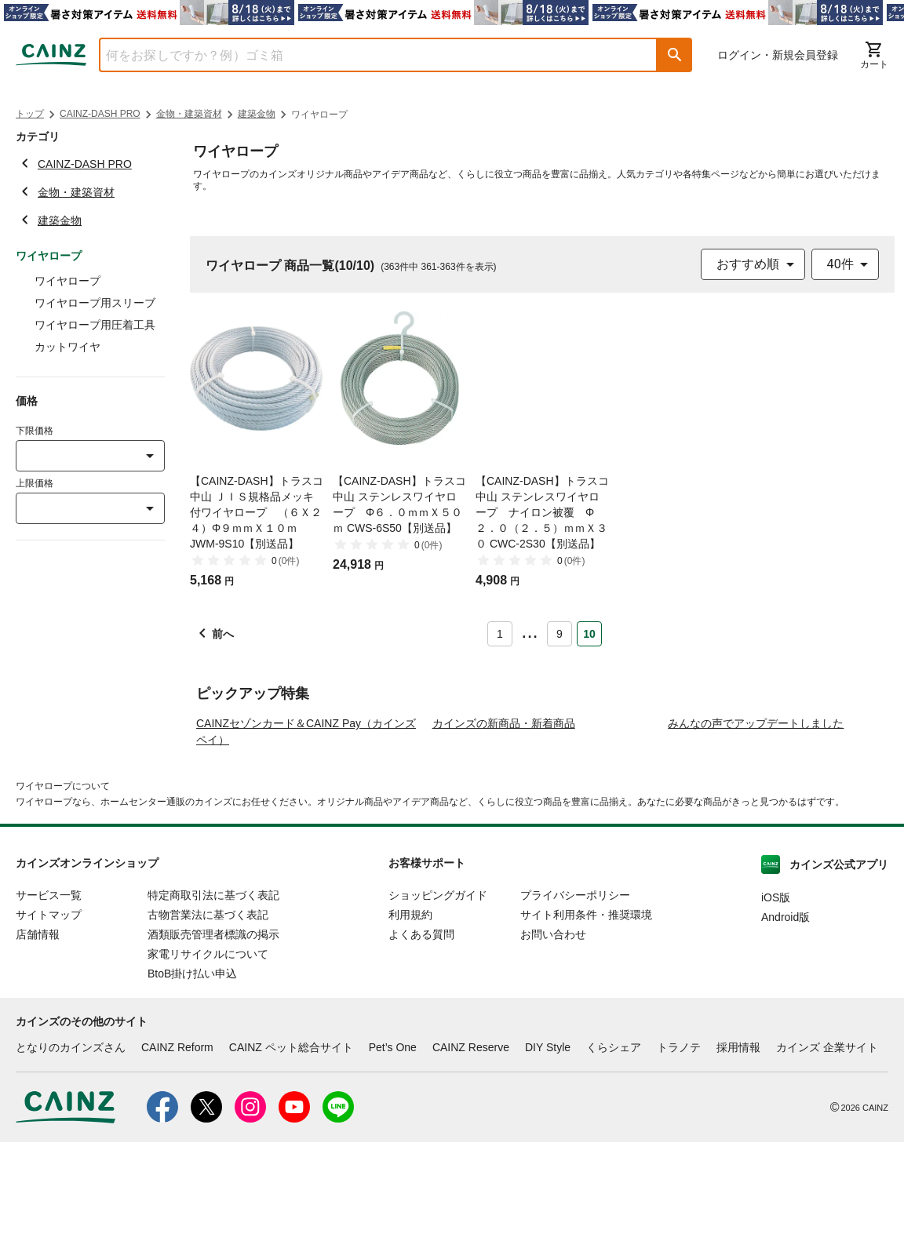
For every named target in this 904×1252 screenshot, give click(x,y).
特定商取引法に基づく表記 (213, 1005)
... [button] (529, 631)
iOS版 (775, 1008)
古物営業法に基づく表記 (208, 1025)
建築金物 (256, 113)
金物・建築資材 (189, 113)
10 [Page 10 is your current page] (589, 634)
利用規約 (410, 1025)
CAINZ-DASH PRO (100, 113)
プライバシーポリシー (575, 1005)
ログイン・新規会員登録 (777, 55)
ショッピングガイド (437, 1005)
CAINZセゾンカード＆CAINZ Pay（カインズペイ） (306, 842)
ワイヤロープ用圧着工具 (95, 324)
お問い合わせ (553, 1045)
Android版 (785, 1027)
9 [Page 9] (559, 634)
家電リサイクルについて (208, 1064)
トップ (30, 113)
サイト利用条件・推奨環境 (586, 1025)
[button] (675, 55)
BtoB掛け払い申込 (192, 1084)
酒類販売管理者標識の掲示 (213, 1045)
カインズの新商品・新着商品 (503, 834)
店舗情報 (38, 1045)
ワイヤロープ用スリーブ (95, 303)
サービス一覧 (49, 1005)
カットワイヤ (67, 346)
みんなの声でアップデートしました (756, 834)
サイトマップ (49, 1025)
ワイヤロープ (67, 281)
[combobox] (366, 55)
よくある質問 (421, 1045)
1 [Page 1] (500, 634)
